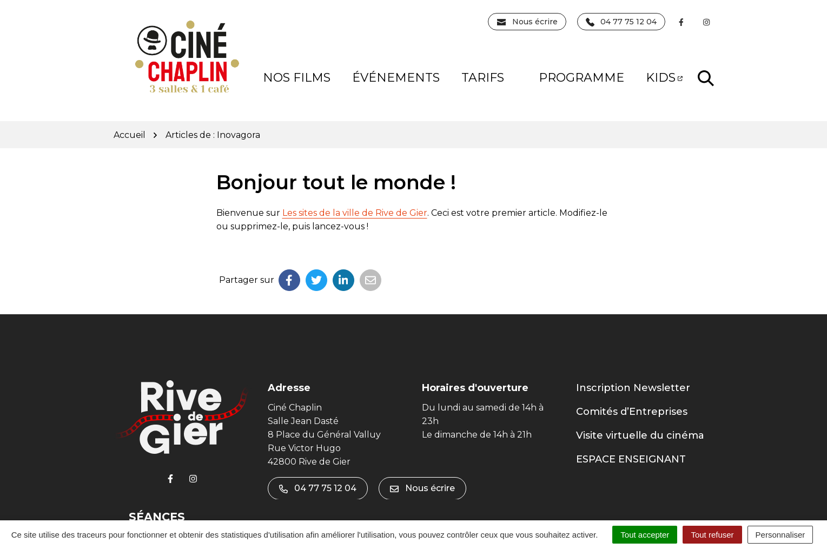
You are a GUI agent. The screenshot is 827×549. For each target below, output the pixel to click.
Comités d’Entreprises (631, 412)
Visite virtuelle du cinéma (640, 435)
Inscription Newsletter (633, 388)
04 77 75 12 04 (317, 488)
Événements (396, 77)
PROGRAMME (581, 77)
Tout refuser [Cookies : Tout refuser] (712, 534)
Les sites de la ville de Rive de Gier (354, 213)
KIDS (664, 77)
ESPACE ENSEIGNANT (631, 459)
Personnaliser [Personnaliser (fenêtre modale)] (780, 534)
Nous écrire (422, 488)
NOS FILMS (296, 77)
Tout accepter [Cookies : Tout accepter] (644, 534)
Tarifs (491, 77)
